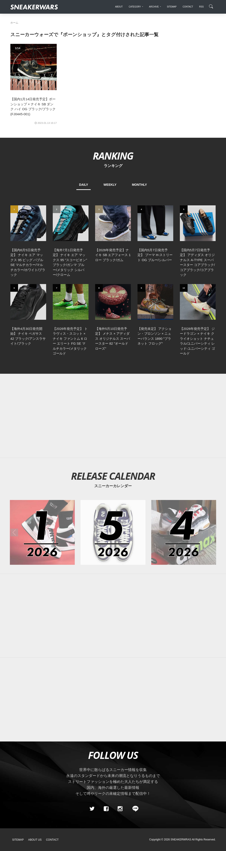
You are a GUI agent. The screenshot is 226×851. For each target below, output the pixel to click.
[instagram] (120, 808)
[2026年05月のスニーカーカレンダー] (113, 532)
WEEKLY (110, 184)
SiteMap (18, 839)
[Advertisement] (113, 416)
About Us (35, 839)
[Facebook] (106, 808)
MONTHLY (139, 184)
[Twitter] (92, 808)
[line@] (134, 808)
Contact (52, 839)
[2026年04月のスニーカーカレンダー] (183, 532)
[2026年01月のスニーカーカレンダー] (42, 532)
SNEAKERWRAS (181, 839)
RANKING (113, 155)
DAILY (83, 184)
